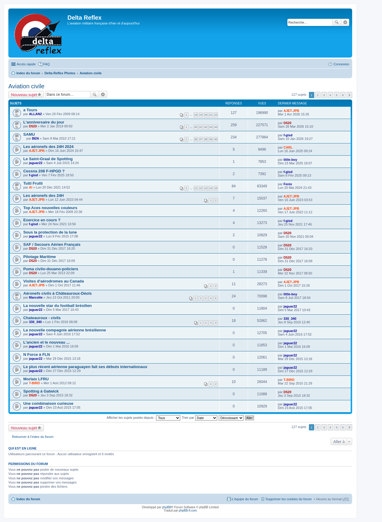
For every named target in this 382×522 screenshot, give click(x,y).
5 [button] (337, 95)
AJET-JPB (291, 110)
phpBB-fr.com (188, 510)
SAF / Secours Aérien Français (52, 244)
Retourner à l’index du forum (32, 436)
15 (215, 188)
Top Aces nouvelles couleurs (50, 208)
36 (195, 139)
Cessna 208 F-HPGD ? (44, 171)
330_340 (35, 322)
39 (210, 139)
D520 (33, 126)
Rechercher (336, 22)
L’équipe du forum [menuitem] (245, 499)
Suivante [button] (349, 95)
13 (205, 188)
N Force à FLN (36, 354)
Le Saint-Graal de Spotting (48, 159)
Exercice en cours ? (42, 220)
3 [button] (324, 95)
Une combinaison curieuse (48, 403)
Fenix (288, 184)
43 (210, 127)
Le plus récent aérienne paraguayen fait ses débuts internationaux (85, 367)
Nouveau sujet (24, 94)
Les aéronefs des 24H (43, 195)
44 (215, 127)
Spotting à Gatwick (41, 391)
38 (205, 139)
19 (200, 114)
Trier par (199, 417)
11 (195, 188)
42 (205, 127)
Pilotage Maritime (39, 256)
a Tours (30, 110)
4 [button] (330, 95)
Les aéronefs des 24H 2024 (48, 146)
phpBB (166, 507)
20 (205, 114)
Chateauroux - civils (42, 318)
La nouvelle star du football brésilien (57, 305)
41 (200, 127)
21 (210, 114)
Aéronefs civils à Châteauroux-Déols (57, 293)
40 (195, 127)
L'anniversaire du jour (43, 122)
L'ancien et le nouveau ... (46, 342)
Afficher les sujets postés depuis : (143, 417)
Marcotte (36, 297)
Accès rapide (26, 64)
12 (200, 188)
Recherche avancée (345, 22)
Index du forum (28, 73)
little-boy (290, 159)
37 (200, 139)
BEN (35, 138)
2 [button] (318, 95)
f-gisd (288, 135)
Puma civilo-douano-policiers (50, 269)
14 (210, 188)
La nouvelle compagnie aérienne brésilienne (64, 330)
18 (195, 114)
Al (30, 187)
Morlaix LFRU (36, 379)
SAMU (29, 134)
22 (215, 114)
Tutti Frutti (33, 183)
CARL (288, 147)
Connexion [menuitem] (341, 64)
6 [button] (343, 95)
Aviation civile (91, 73)
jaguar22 (35, 163)
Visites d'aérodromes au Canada (53, 281)
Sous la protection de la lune (50, 232)
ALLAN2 (35, 114)
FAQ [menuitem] (46, 64)
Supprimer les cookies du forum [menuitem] (289, 499)
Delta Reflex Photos (59, 73)
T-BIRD (34, 383)
